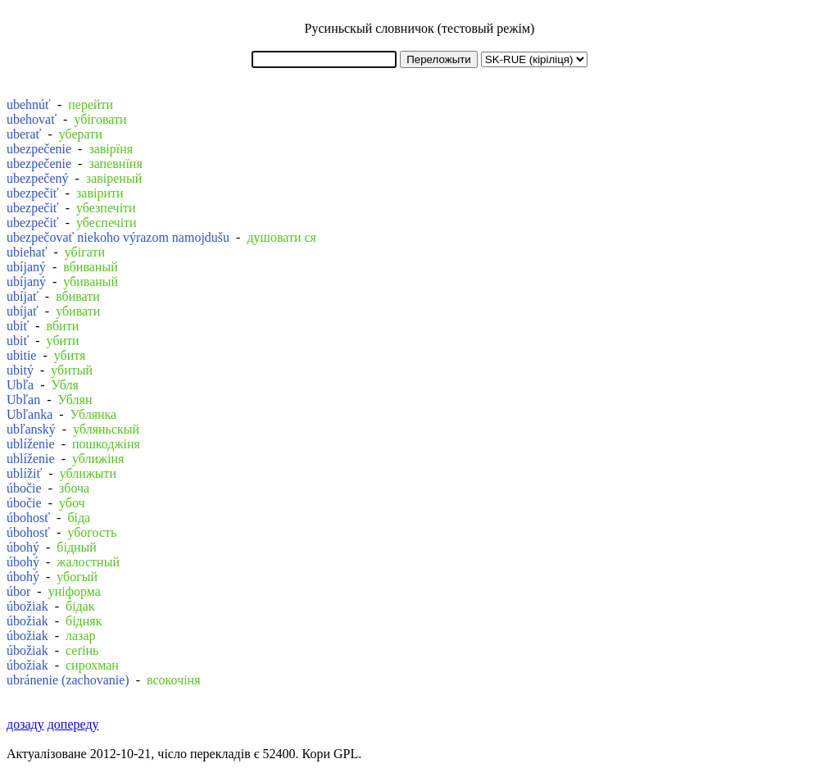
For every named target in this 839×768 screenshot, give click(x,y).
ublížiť (24, 473)
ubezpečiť (33, 193)
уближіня (98, 459)
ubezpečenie (39, 149)
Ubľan (23, 400)
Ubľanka (29, 414)
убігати (85, 252)
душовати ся (281, 237)
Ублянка (93, 414)
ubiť (18, 326)
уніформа (74, 591)
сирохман (92, 665)
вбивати (78, 296)
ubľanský (31, 429)
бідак (80, 606)
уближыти (88, 473)
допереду (73, 724)
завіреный (114, 178)
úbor (18, 591)
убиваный (90, 282)
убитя (70, 355)
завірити (100, 193)
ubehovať (32, 119)
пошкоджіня (106, 444)
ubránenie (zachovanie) (68, 680)
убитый (72, 370)
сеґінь (82, 650)
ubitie (21, 355)
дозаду (25, 724)
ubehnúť (29, 104)
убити (63, 341)
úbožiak (27, 606)
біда (78, 518)
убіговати (100, 119)
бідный (77, 547)
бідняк (84, 621)
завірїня (110, 149)
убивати (78, 311)
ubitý (20, 370)
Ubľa (20, 385)
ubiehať (27, 252)
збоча (74, 488)
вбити (63, 326)
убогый (77, 577)
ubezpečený (38, 178)
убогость (91, 532)
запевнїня (115, 163)
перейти (90, 104)
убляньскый (106, 429)
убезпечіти (106, 208)
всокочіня (174, 680)
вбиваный (90, 267)
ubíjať (23, 296)
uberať (24, 134)
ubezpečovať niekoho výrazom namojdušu (118, 237)
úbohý (23, 547)
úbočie (24, 488)
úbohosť (28, 518)
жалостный (88, 562)
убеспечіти (106, 222)
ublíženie (31, 444)
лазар (81, 636)
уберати (80, 134)
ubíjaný (26, 267)
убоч (72, 503)
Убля (64, 385)
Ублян (74, 400)
